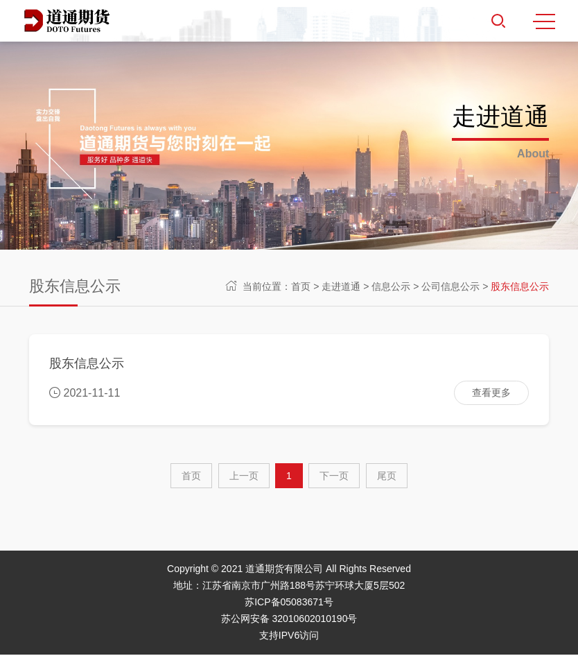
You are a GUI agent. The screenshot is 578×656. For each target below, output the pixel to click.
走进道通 (341, 286)
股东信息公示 (520, 286)
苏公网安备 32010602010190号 (289, 619)
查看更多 (490, 393)
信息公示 (390, 286)
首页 (300, 286)
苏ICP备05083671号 (289, 603)
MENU (544, 21)
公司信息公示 (450, 286)
